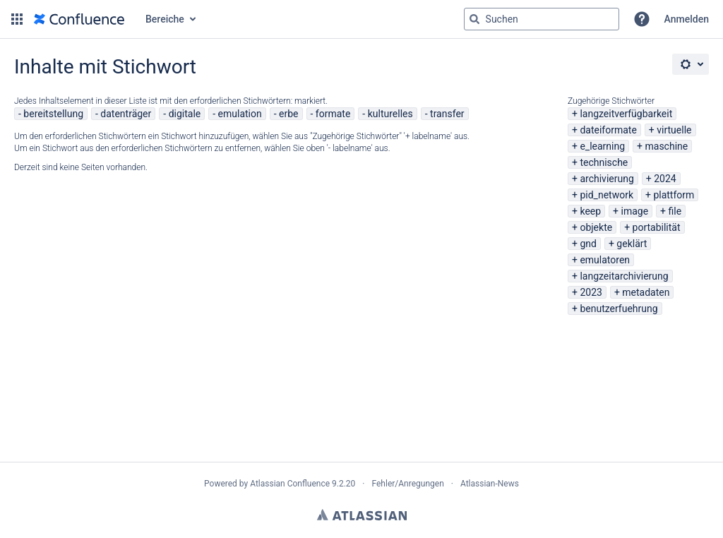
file (675, 211)
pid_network (606, 195)
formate (333, 113)
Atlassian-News (489, 484)
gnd (588, 243)
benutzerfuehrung (618, 308)
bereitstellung (53, 113)
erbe (288, 113)
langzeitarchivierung (624, 276)
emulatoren (605, 259)
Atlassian (362, 515)
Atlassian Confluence (290, 484)
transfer (447, 113)
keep (590, 211)
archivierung (606, 178)
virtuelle (674, 130)
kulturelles (390, 113)
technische (604, 162)
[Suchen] (474, 19)
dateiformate (608, 130)
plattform (673, 195)
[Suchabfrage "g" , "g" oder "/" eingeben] (541, 19)
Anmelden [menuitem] (686, 19)
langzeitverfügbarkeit (626, 113)
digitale (185, 113)
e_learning (602, 146)
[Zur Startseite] (79, 19)
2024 (665, 178)
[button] (17, 19)
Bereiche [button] (164, 19)
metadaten (645, 292)
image (635, 211)
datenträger (125, 113)
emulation (240, 113)
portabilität (657, 227)
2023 (591, 292)
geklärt (631, 243)
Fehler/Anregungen (408, 484)
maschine (666, 146)
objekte (596, 227)
